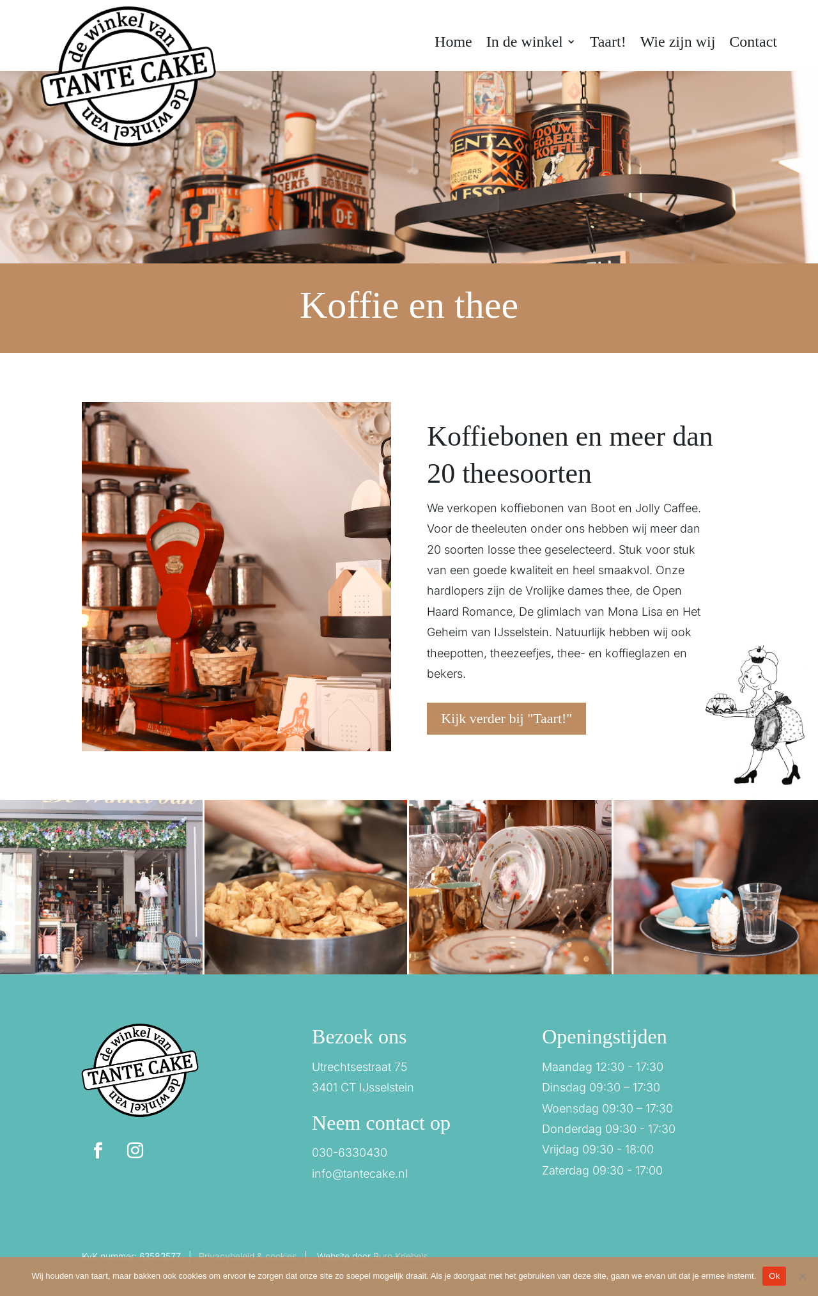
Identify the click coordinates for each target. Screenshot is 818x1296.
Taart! (608, 43)
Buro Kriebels (400, 1256)
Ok (774, 1276)
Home (453, 43)
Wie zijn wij (678, 43)
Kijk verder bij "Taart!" (506, 718)
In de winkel (524, 43)
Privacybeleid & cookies (248, 1256)
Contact (753, 43)
